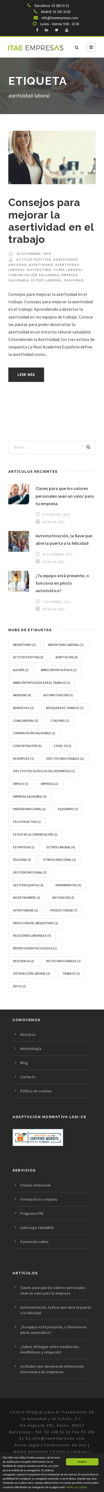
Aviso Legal (28, 1444)
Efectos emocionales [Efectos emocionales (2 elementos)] (65, 759)
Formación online (34, 1241)
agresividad (65, 259)
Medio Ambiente (31, 1451)
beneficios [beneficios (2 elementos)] (23, 708)
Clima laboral (68, 270)
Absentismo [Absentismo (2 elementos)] (24, 645)
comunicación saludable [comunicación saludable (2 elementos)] (34, 733)
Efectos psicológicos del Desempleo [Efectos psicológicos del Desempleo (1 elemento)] (44, 771)
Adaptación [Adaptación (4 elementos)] (66, 657)
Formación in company (38, 1199)
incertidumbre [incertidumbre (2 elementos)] (26, 898)
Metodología (30, 1048)
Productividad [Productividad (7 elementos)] (63, 910)
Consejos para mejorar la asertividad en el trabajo (51, 220)
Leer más (26, 374)
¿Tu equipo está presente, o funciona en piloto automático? (62, 583)
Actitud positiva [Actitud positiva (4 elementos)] (28, 657)
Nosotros (28, 1034)
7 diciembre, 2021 (56, 602)
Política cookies (70, 1451)
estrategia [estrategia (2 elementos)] (23, 847)
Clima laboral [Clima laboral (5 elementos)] (25, 721)
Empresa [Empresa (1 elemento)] (49, 784)
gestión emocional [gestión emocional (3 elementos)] (30, 872)
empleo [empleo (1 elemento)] (21, 784)
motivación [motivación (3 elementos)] (63, 898)
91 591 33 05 (61, 11)
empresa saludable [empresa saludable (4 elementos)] (30, 796)
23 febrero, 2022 (56, 514)
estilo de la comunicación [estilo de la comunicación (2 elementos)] (35, 834)
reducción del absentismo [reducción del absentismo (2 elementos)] (35, 923)
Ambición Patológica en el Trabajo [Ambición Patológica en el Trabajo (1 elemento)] (41, 683)
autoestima (39, 270)
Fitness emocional (35, 1185)
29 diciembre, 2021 (57, 554)
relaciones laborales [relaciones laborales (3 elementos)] (32, 936)
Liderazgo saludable (37, 1227)
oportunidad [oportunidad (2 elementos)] (25, 910)
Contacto (27, 1076)
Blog (24, 1062)
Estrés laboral (46, 280)
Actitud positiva (33, 259)
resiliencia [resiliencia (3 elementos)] (23, 961)
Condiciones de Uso (65, 1444)
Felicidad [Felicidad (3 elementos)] (22, 860)
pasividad (73, 280)
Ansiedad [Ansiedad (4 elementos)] (22, 695)
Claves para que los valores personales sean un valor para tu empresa (64, 496)
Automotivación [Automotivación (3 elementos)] (58, 695)
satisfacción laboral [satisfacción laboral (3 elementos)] (31, 973)
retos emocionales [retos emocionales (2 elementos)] (63, 961)
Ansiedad (17, 265)
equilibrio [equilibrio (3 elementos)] (68, 809)
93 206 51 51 (60, 5)
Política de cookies (36, 1090)
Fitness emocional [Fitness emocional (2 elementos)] (59, 860)
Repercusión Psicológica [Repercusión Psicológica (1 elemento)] (35, 948)
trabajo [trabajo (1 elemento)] (71, 973)
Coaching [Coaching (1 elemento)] (59, 721)
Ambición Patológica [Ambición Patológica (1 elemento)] (59, 670)
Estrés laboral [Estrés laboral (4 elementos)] (61, 847)
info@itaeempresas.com (60, 18)
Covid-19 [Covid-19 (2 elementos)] (62, 746)
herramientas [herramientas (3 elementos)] (68, 885)
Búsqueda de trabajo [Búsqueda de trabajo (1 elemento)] (64, 708)
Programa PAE (32, 1213)
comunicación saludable (33, 275)
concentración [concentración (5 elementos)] (27, 746)
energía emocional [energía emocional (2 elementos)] (29, 809)
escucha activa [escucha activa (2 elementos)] (27, 822)
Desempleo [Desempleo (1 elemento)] (23, 759)
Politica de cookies (76, 1487)
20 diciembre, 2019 (33, 253)
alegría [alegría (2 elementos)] (21, 670)
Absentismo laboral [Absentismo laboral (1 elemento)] (65, 645)
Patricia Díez (53, 522)
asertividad (41, 265)
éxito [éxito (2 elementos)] (19, 986)
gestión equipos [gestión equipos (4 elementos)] (28, 885)
